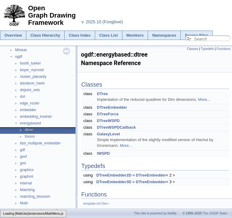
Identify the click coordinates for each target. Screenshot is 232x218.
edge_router (30, 103)
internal (26, 183)
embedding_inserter (36, 116)
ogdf (18, 56)
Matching (27, 190)
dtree (29, 130)
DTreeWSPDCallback (116, 127)
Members (134, 35)
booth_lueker (30, 63)
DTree (102, 93)
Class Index (80, 35)
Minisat (21, 50)
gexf (23, 156)
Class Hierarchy (45, 35)
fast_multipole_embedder (40, 143)
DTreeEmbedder (112, 107)
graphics (27, 170)
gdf (22, 150)
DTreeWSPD (108, 120)
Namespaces (164, 35)
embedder (28, 110)
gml (23, 163)
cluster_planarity (33, 76)
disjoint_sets (30, 90)
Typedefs (207, 49)
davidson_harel (32, 83)
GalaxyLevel (108, 134)
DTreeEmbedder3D (113, 182)
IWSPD (103, 153)
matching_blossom (35, 196)
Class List (108, 35)
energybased (30, 123)
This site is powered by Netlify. (155, 213)
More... (204, 99)
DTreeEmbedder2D (113, 175)
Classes (192, 49)
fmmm (30, 136)
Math (24, 203)
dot (22, 96)
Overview (13, 35)
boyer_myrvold (32, 70)
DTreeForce (108, 114)
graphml (26, 176)
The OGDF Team (215, 213)
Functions (223, 49)
